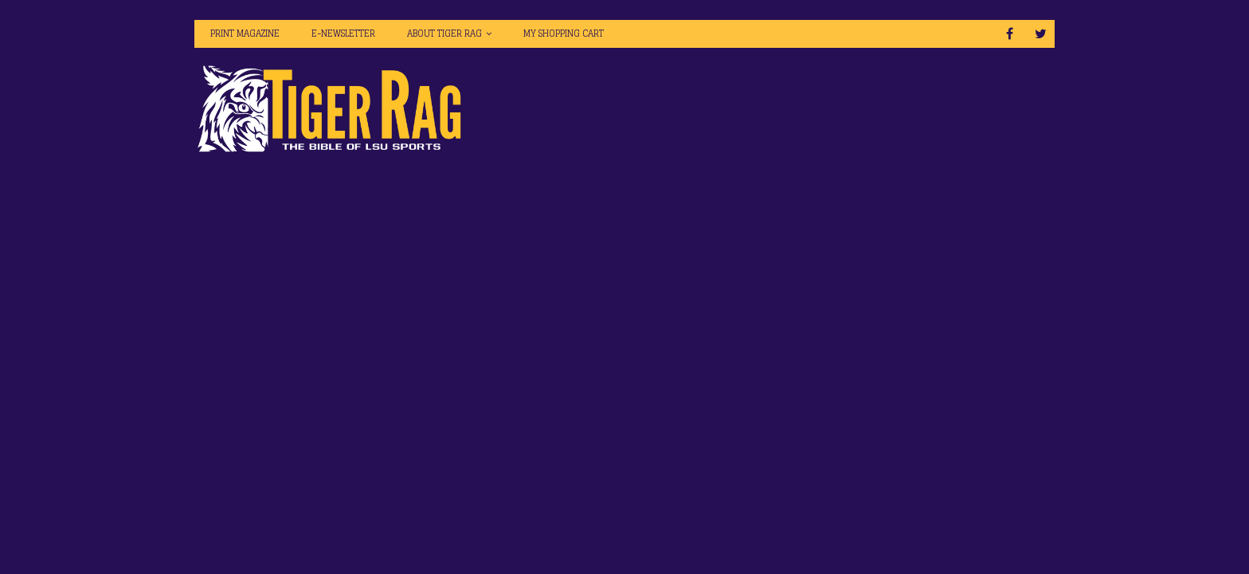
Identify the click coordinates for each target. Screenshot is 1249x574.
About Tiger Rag (444, 33)
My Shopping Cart (563, 33)
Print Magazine (245, 33)
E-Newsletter (343, 33)
